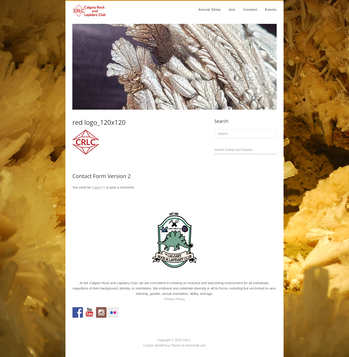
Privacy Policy (174, 299)
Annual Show (209, 9)
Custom (148, 345)
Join (231, 9)
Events (271, 9)
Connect (250, 9)
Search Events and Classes (233, 150)
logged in (98, 187)
